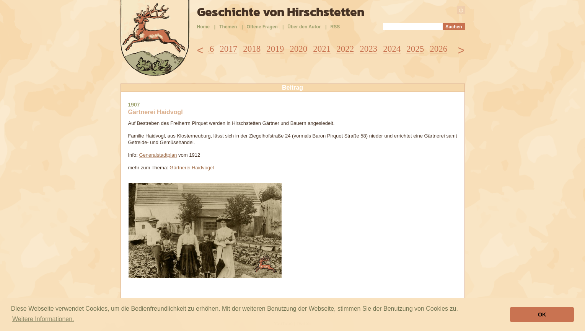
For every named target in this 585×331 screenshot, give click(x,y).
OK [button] (542, 314)
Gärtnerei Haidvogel (191, 167)
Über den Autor (304, 26)
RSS (335, 26)
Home (203, 26)
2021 (322, 49)
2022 (345, 49)
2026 (438, 49)
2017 (228, 49)
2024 (392, 49)
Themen (228, 26)
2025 (415, 49)
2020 (298, 49)
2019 (275, 49)
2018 (252, 49)
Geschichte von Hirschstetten (280, 12)
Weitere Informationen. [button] (43, 319)
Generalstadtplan (158, 155)
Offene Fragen (262, 26)
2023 (368, 49)
